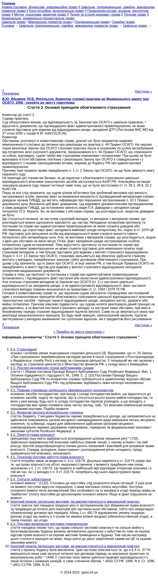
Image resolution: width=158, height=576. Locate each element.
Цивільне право (14, 22)
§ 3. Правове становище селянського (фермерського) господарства (61, 390)
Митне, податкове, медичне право (40, 14)
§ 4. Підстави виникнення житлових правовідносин (49, 524)
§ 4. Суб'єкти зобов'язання (30, 479)
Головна (8, 25)
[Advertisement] (79, 56)
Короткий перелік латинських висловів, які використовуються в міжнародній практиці (74, 501)
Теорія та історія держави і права (95, 14)
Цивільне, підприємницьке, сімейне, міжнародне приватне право (68, 25)
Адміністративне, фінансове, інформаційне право (39, 7)
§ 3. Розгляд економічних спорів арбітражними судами (51, 368)
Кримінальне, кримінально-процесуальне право (38, 18)
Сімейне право (123, 22)
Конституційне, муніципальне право (56, 11)
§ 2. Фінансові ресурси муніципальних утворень (46, 412)
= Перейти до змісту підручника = (79, 332)
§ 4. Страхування (23, 349)
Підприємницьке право (91, 22)
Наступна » (143, 91)
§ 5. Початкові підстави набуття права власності (47, 457)
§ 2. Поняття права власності (32, 435)
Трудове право (135, 14)
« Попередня (10, 91)
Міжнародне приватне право (50, 22)
